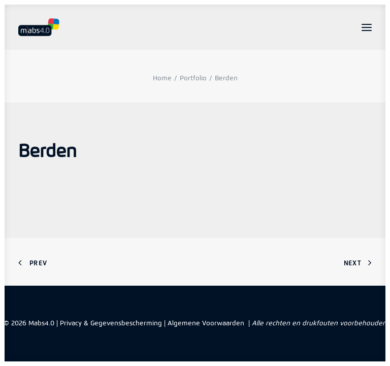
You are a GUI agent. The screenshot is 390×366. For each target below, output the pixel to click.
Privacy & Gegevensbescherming (111, 323)
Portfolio (193, 78)
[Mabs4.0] (38, 27)
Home (162, 78)
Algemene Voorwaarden (206, 323)
